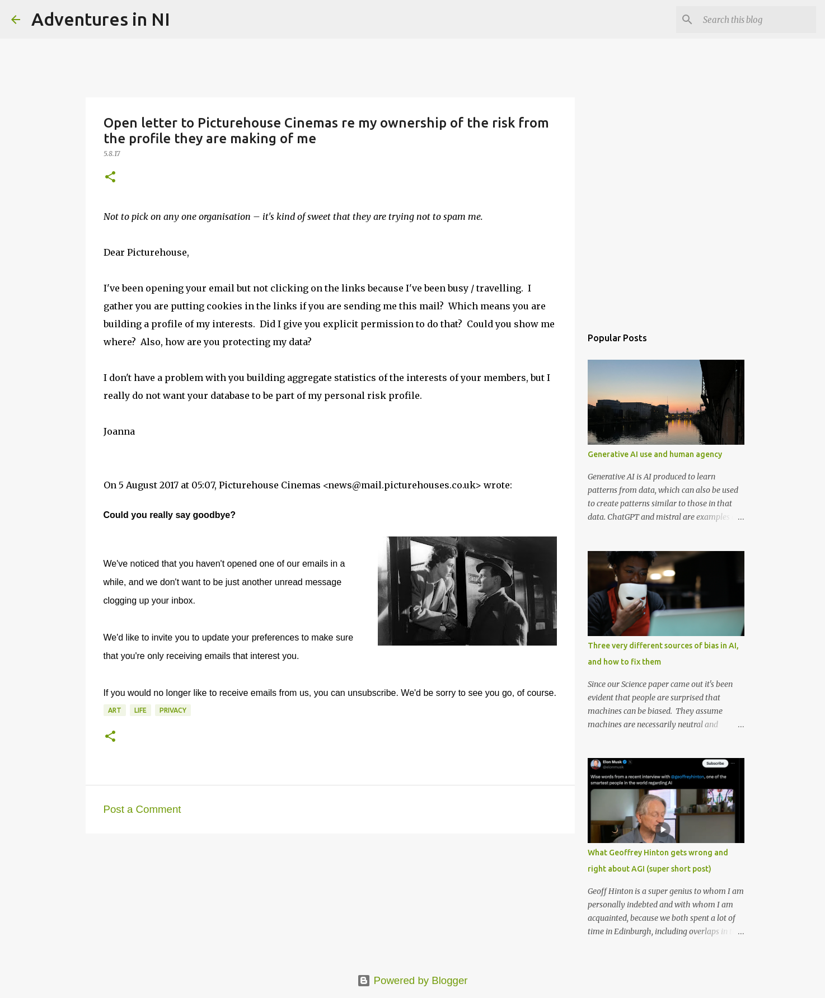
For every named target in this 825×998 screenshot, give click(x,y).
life (140, 710)
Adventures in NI (100, 19)
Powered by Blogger (412, 980)
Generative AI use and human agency (655, 454)
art (114, 710)
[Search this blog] (757, 19)
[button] (110, 177)
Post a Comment (142, 809)
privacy (173, 710)
